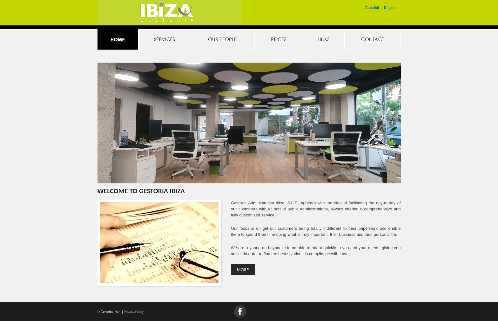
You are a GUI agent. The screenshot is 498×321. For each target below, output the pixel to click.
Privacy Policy (134, 312)
